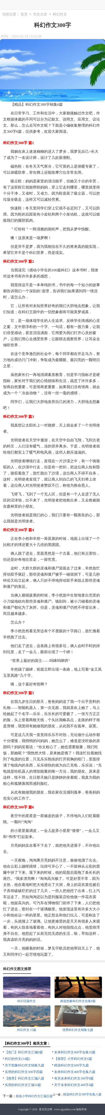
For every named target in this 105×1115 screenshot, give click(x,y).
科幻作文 (60, 14)
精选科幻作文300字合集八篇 (82, 1094)
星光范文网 (45, 1109)
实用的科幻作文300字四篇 (24, 1072)
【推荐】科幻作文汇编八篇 (24, 1078)
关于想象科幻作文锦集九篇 (24, 1065)
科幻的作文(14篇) (17, 1059)
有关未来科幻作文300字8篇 (74, 1078)
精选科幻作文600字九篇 (71, 1065)
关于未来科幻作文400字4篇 (74, 1085)
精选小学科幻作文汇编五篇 (34, 1096)
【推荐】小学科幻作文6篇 (73, 1059)
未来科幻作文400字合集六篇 (74, 1072)
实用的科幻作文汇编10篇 (23, 1085)
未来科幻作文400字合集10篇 (74, 1052)
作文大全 (40, 14)
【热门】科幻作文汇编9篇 (24, 1052)
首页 (24, 14)
